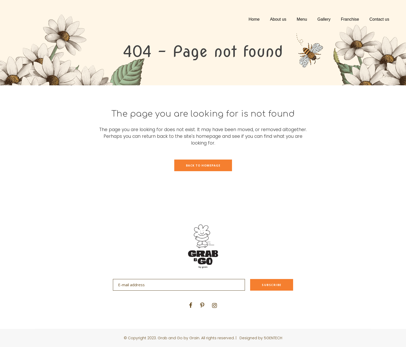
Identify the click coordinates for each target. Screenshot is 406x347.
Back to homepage (203, 165)
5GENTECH (273, 338)
